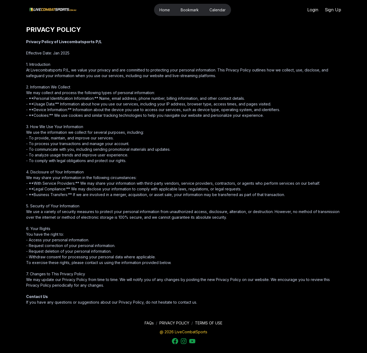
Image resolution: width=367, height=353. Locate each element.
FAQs (149, 323)
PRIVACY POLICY (174, 323)
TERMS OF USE (208, 323)
